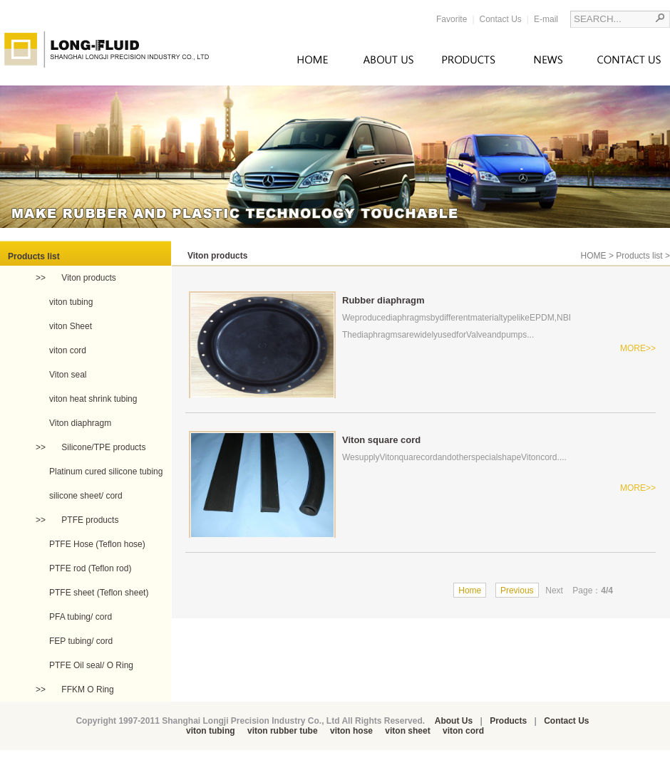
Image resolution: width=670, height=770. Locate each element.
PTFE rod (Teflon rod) (90, 568)
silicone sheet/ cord (86, 496)
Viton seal (67, 375)
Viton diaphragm (80, 423)
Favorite (451, 19)
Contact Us (501, 19)
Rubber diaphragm (383, 300)
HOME (594, 256)
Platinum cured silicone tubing (106, 472)
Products (508, 721)
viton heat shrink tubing (93, 399)
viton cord (67, 350)
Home (469, 590)
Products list (639, 256)
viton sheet (407, 731)
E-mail (546, 19)
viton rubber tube (282, 731)
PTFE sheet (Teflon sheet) (98, 593)
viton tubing (71, 302)
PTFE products (88, 520)
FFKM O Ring (86, 689)
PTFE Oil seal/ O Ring (91, 665)
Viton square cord (381, 440)
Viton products (87, 278)
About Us (454, 721)
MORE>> (638, 348)
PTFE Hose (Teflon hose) (97, 544)
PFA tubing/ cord (80, 617)
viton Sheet (70, 326)
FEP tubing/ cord (81, 641)
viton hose (351, 731)
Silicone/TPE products (102, 447)
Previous (517, 590)
